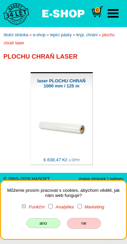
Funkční (37, 206)
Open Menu (113, 13)
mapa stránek (92, 178)
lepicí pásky (61, 35)
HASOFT (41, 178)
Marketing (94, 206)
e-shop (39, 35)
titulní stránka (16, 35)
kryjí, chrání (87, 35)
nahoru (117, 178)
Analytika (65, 206)
